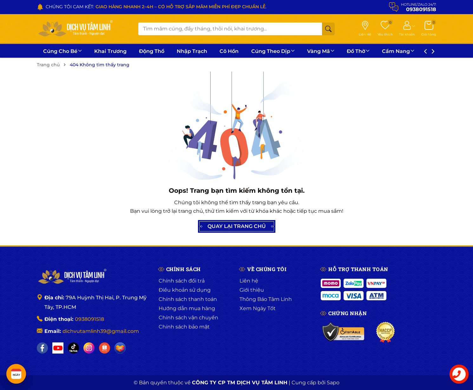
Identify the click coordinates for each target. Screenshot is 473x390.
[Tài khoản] (407, 29)
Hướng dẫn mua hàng (187, 308)
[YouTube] (57, 348)
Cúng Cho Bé (62, 51)
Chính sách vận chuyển (188, 318)
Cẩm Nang (398, 51)
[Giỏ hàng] (428, 29)
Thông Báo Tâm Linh (266, 299)
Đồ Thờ (358, 51)
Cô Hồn (229, 51)
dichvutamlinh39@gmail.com (100, 331)
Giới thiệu (252, 290)
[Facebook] (42, 348)
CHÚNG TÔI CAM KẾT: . (156, 7)
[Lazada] (120, 348)
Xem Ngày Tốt (258, 308)
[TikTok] (73, 348)
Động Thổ (151, 51)
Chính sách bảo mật (184, 327)
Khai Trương (110, 51)
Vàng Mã (320, 51)
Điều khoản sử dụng (185, 290)
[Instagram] (89, 348)
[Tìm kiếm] (328, 29)
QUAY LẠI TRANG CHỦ (236, 226)
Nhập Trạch (192, 51)
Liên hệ (249, 281)
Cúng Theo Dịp (273, 51)
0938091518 (89, 319)
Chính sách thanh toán (188, 299)
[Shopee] (104, 348)
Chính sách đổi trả (182, 281)
